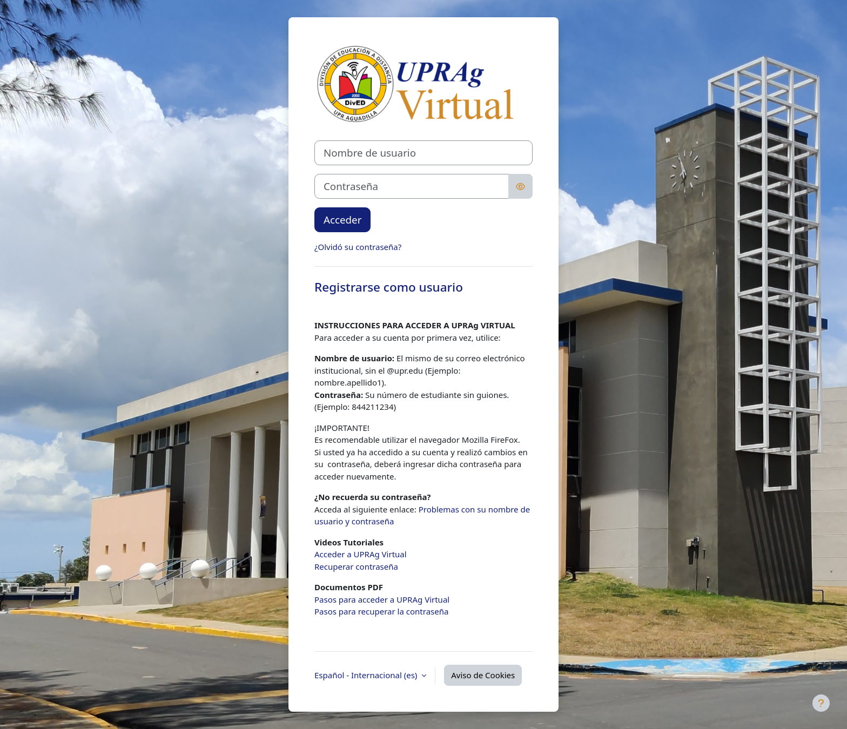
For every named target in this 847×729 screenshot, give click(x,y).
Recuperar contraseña (356, 566)
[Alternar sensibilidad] (520, 186)
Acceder (342, 219)
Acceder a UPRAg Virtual (360, 554)
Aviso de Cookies (483, 675)
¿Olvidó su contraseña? (357, 246)
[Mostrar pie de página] (821, 703)
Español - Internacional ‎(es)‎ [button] (366, 675)
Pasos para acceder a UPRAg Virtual (381, 599)
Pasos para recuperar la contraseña (381, 611)
